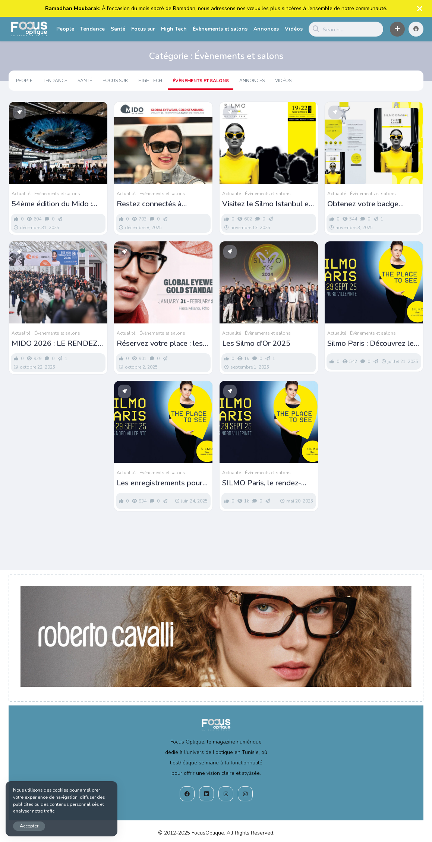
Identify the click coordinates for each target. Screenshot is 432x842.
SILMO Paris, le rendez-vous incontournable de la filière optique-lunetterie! (265, 483)
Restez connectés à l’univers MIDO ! (149, 204)
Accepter (29, 826)
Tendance (92, 28)
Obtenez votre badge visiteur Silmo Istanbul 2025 (373, 204)
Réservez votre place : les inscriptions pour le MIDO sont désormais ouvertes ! (160, 343)
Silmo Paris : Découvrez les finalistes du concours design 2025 (372, 343)
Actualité (21, 194)
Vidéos (294, 28)
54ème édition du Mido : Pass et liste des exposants (58, 204)
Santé (118, 28)
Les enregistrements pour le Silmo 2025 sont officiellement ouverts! (159, 483)
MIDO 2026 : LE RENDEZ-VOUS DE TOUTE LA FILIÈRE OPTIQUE (56, 343)
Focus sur (143, 28)
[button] (397, 29)
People (65, 28)
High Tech (174, 28)
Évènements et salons (220, 28)
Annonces (266, 28)
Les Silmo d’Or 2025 (256, 343)
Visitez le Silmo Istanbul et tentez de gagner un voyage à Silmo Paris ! (268, 204)
